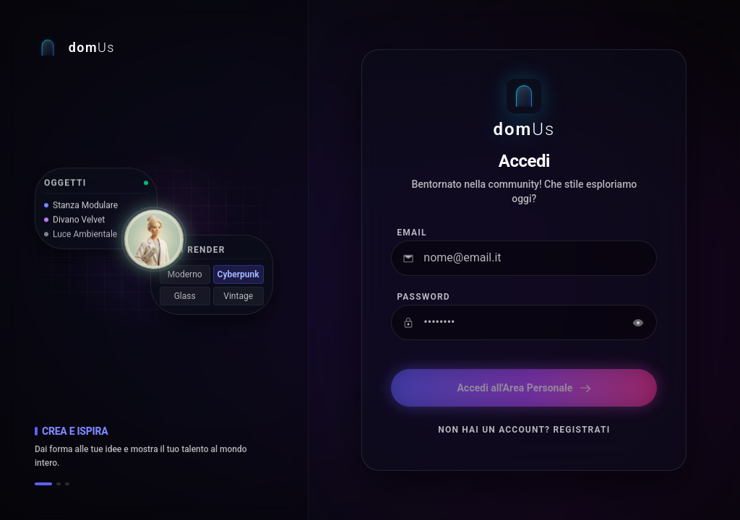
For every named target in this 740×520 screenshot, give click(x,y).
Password (423, 297)
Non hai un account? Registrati (524, 430)
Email (411, 233)
